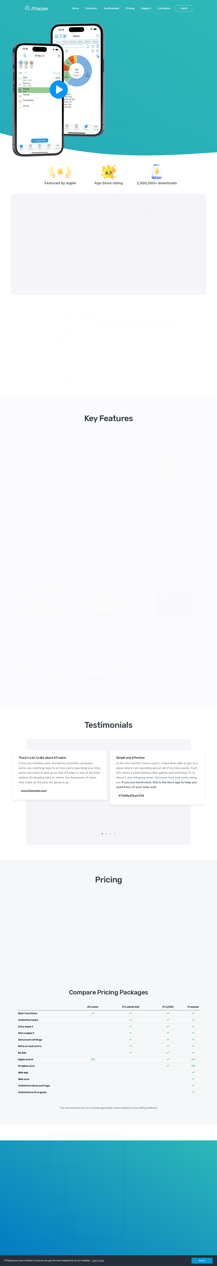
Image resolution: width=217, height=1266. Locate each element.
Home (75, 8)
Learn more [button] (98, 1260)
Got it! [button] (202, 1260)
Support (146, 8)
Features (91, 8)
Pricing (130, 8)
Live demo (164, 8)
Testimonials (111, 8)
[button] (102, 834)
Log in (183, 8)
